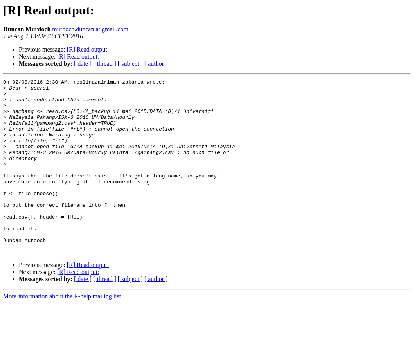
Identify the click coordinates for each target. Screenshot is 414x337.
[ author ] (156, 63)
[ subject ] (130, 63)
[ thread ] (104, 63)
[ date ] (83, 63)
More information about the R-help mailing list (62, 330)
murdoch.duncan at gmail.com (90, 29)
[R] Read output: (88, 49)
